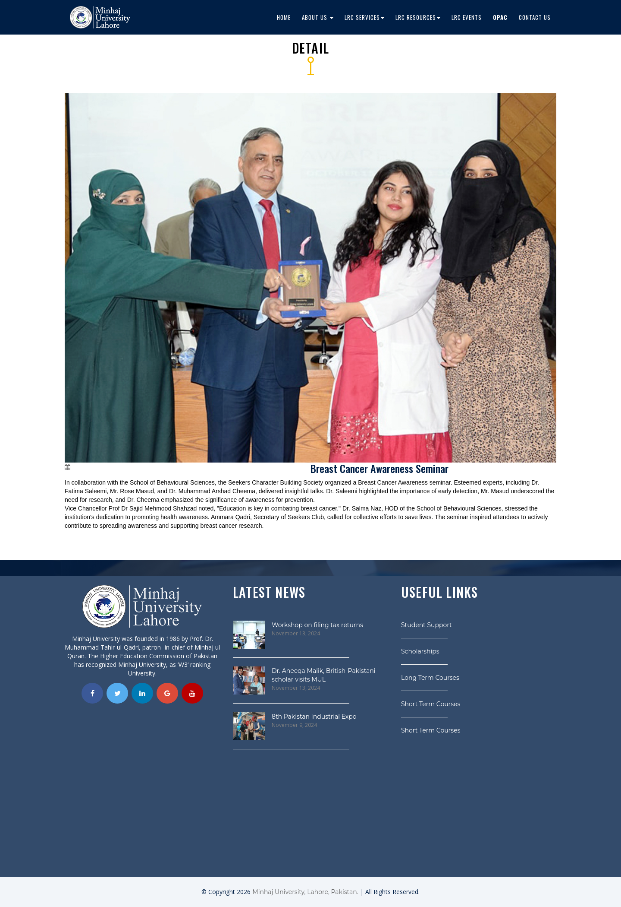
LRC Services (364, 17)
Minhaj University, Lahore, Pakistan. (305, 892)
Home (284, 17)
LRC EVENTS (467, 17)
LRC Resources (417, 17)
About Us (317, 17)
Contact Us (535, 17)
